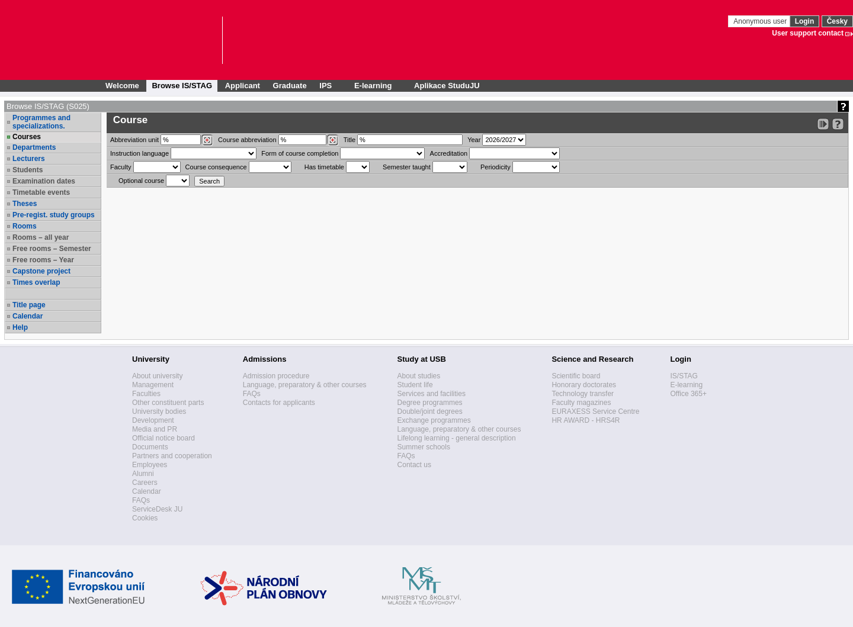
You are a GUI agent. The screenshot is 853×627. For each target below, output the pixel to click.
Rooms (24, 226)
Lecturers (28, 159)
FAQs (141, 500)
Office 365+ (688, 394)
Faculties (146, 394)
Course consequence (216, 167)
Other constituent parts (168, 402)
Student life (415, 385)
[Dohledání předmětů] (332, 140)
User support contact (808, 33)
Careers (145, 482)
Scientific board (575, 376)
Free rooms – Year (43, 260)
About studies (419, 376)
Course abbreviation (247, 139)
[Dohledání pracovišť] (207, 140)
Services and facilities (431, 394)
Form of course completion (299, 153)
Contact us (414, 465)
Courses (26, 137)
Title (349, 139)
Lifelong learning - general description (456, 438)
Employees (149, 465)
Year (473, 139)
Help (20, 327)
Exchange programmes (434, 420)
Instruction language (139, 153)
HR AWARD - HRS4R (585, 420)
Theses (24, 204)
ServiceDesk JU (157, 509)
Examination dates (43, 181)
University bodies (159, 411)
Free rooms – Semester (51, 249)
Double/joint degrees (430, 411)
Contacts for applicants (279, 402)
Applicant (242, 85)
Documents (150, 447)
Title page (29, 305)
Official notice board (163, 438)
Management (153, 385)
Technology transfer (582, 394)
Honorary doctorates (583, 385)
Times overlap (36, 282)
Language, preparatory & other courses (305, 385)
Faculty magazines (581, 402)
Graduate (290, 85)
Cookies (145, 518)
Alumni (143, 474)
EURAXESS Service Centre (595, 411)
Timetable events (41, 192)
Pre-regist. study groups (53, 215)
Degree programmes (430, 402)
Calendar (27, 316)
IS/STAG (683, 376)
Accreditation (449, 153)
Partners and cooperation (172, 456)
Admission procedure (276, 376)
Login (804, 21)
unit (134, 139)
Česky (837, 21)
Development (153, 420)
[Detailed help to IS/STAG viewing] (838, 124)
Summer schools (423, 447)
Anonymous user (760, 21)
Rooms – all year (40, 237)
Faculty (120, 167)
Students (27, 170)
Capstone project (41, 271)
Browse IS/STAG (182, 85)
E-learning (686, 385)
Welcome (122, 85)
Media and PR (154, 429)
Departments (34, 147)
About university (157, 376)
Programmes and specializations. (41, 122)
